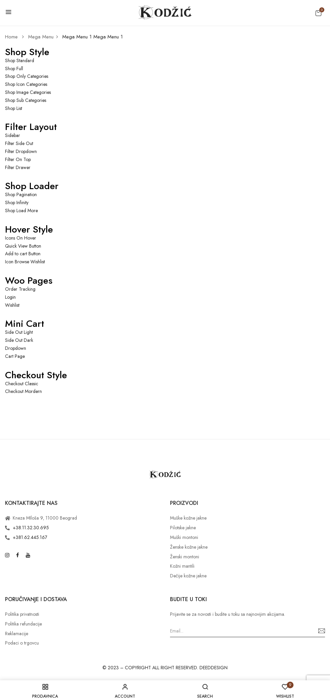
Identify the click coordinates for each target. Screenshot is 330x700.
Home (11, 36)
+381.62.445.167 (30, 537)
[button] (318, 13)
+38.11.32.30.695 (31, 527)
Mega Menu (41, 36)
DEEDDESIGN (213, 667)
